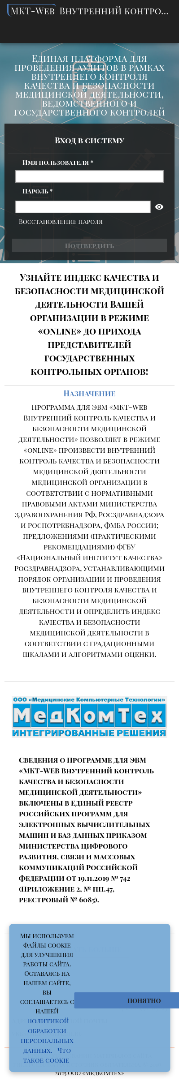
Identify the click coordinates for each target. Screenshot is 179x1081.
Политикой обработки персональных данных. (47, 1035)
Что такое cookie (47, 1055)
